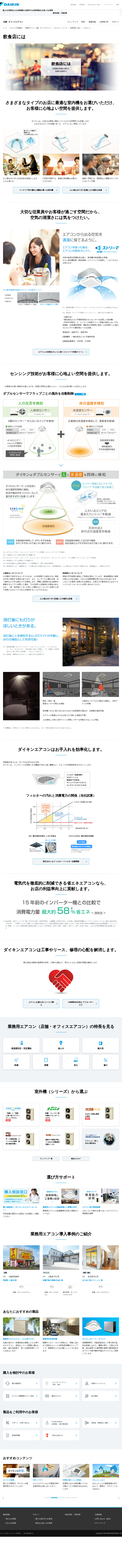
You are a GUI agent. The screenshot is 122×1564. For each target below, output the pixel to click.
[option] (16, 1491)
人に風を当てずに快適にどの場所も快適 (86, 190)
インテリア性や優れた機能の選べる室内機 (36, 190)
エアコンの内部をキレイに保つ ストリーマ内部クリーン (61, 352)
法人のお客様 (11, 1539)
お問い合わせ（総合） (94, 4)
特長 (83, 22)
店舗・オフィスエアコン (13, 22)
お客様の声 (103, 22)
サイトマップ (108, 4)
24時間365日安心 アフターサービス (80, 1003)
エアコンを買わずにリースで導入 (41, 1003)
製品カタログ (76, 1166)
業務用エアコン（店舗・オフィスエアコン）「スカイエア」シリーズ (46, 28)
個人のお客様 (11, 1534)
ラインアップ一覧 (46, 1166)
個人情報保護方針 (28, 1549)
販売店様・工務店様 (77, 14)
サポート (115, 22)
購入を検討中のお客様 (44, 1534)
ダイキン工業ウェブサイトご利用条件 (10, 1549)
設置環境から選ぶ (75, 28)
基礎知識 (91, 22)
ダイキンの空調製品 (16, 28)
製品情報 (73, 4)
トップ (5, 28)
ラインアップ (72, 22)
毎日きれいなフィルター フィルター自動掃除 (61, 861)
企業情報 (82, 4)
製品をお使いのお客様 (44, 1539)
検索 (117, 4)
